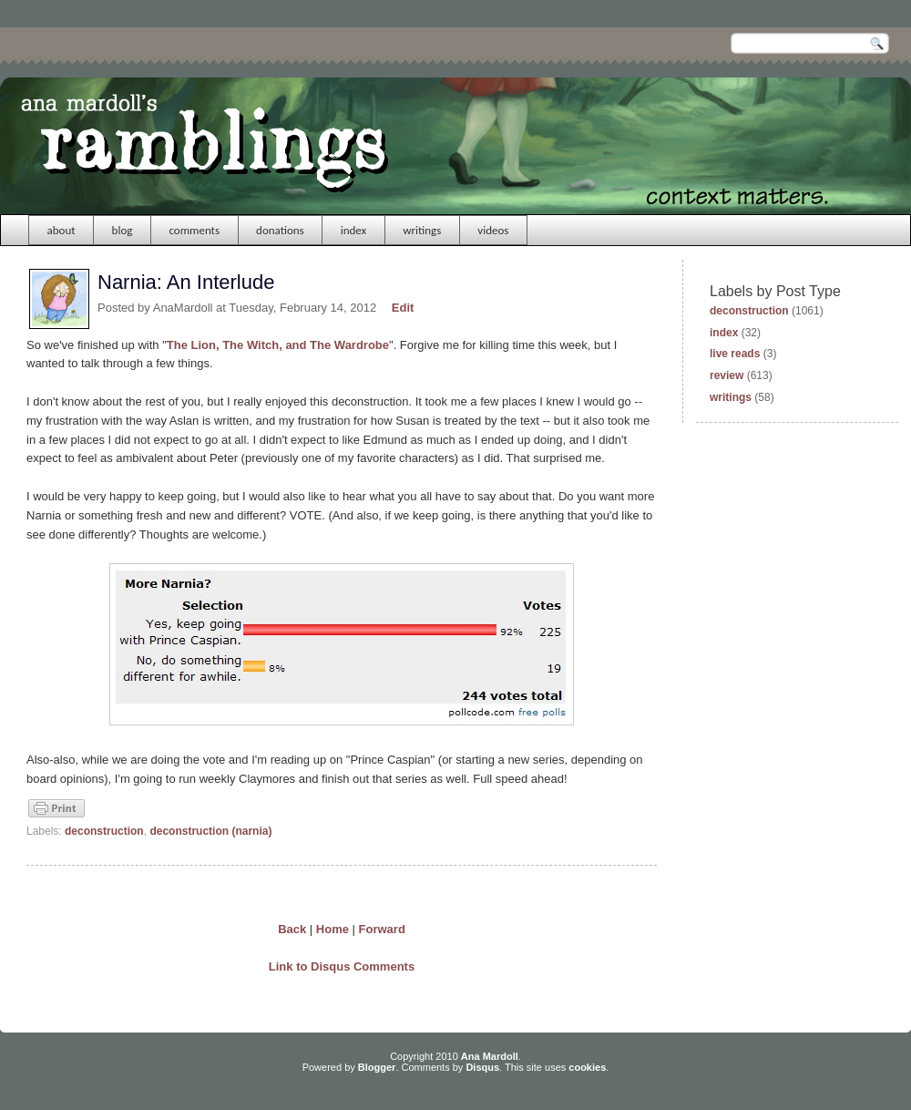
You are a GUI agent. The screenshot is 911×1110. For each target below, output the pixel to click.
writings (422, 230)
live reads (735, 353)
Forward (382, 929)
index (354, 230)
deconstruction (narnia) (210, 831)
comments (194, 230)
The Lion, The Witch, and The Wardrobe (278, 345)
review (726, 375)
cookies (587, 1067)
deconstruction (104, 831)
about (61, 230)
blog (122, 230)
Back (292, 929)
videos (492, 230)
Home (332, 929)
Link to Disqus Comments (342, 966)
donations (280, 230)
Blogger (377, 1067)
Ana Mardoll (489, 1056)
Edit (403, 307)
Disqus (482, 1067)
